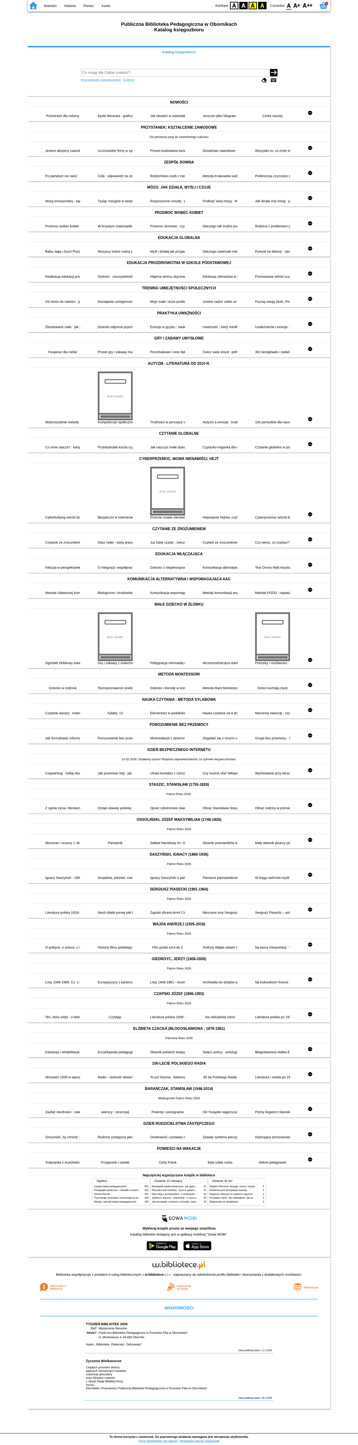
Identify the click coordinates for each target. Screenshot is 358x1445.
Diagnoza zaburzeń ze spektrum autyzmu (231, 1194)
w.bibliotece (156, 1274)
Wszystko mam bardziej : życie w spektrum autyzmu (179, 1190)
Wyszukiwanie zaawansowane (101, 80)
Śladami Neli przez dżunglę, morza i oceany (232, 1186)
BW (243, 5)
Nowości (50, 6)
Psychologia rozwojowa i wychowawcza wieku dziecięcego (124, 1198)
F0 (289, 5)
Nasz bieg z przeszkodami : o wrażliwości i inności (178, 1194)
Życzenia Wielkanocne (104, 1361)
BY (262, 5)
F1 (297, 5)
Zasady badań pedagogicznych (110, 1186)
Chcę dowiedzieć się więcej (157, 1441)
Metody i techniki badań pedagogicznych (115, 1201)
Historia (70, 6)
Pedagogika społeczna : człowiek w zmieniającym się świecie (126, 1190)
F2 (307, 5)
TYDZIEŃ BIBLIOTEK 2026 (107, 1324)
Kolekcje (128, 80)
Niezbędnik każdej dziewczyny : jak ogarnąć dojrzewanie (181, 1186)
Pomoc (88, 6)
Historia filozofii (102, 1194)
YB (252, 5)
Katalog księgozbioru (179, 52)
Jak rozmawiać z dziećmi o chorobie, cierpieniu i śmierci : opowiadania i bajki (192, 1201)
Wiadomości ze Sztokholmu (223, 1201)
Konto (105, 6)
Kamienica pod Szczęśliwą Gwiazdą (228, 1190)
